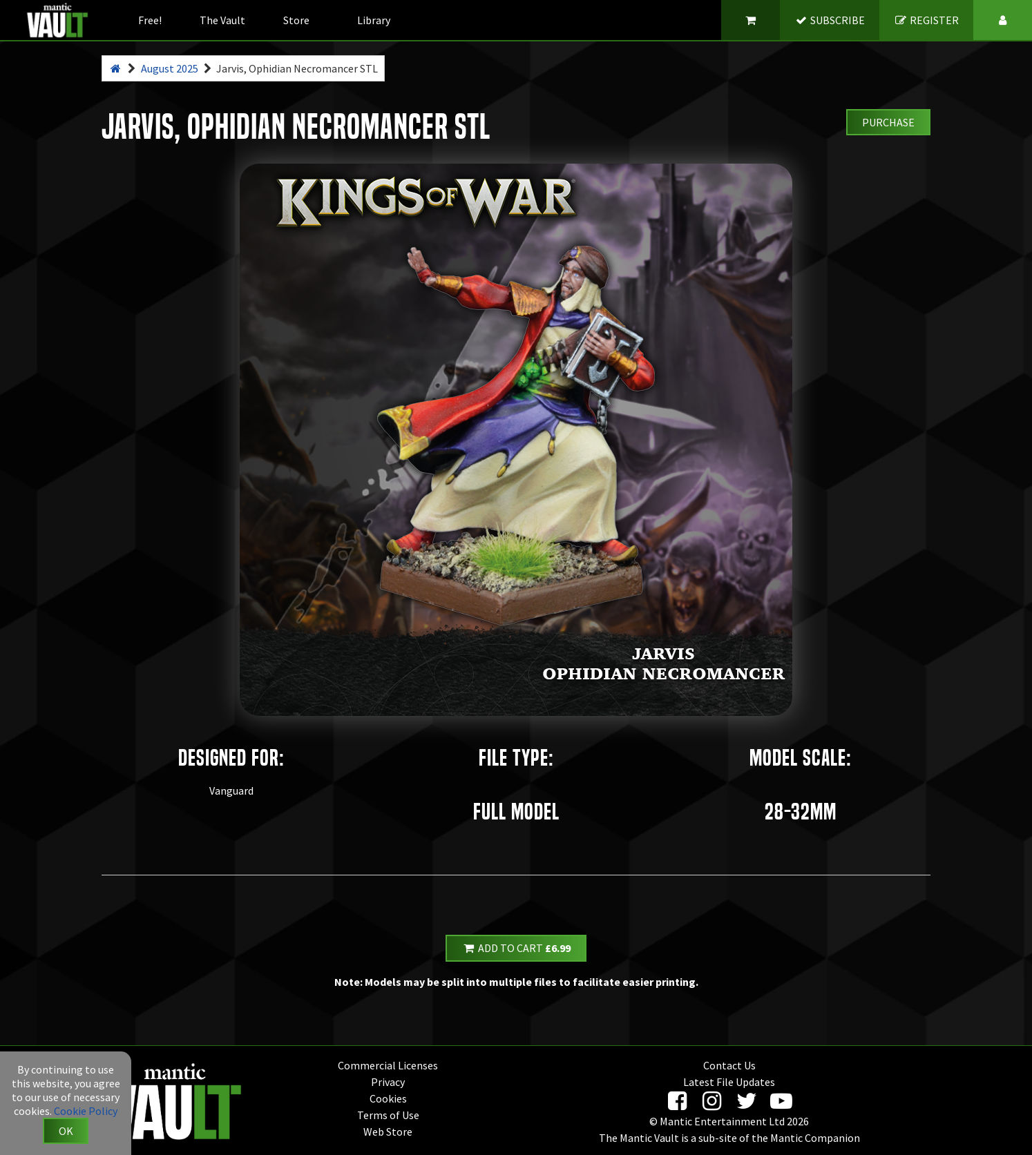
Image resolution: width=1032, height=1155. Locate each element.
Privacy (388, 1082)
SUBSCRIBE (830, 20)
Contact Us (729, 1065)
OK (66, 1131)
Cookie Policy (85, 1111)
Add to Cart (516, 948)
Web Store (387, 1131)
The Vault (222, 20)
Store (296, 20)
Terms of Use (388, 1115)
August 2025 (169, 68)
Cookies (388, 1098)
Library (373, 20)
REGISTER (926, 20)
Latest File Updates (729, 1082)
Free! (150, 20)
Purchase (888, 122)
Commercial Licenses (388, 1065)
